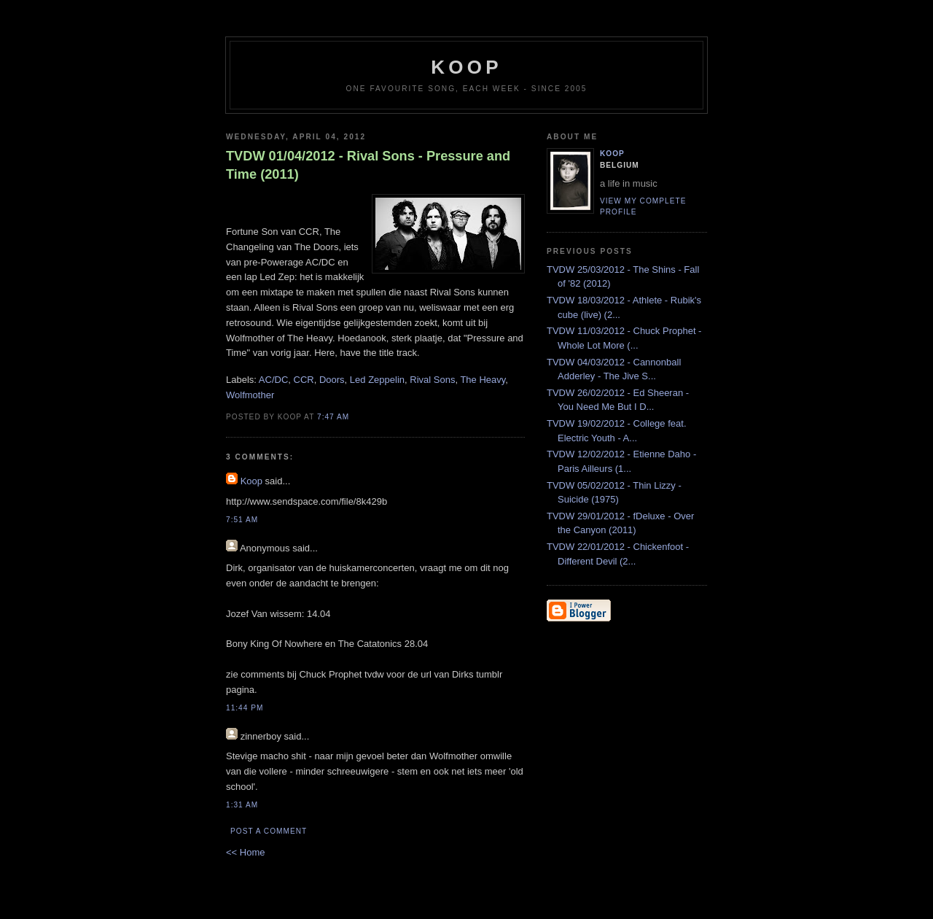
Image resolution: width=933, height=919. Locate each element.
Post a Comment (268, 831)
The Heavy (482, 379)
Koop (251, 481)
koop (466, 67)
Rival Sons (432, 379)
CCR (304, 379)
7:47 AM (333, 417)
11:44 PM (244, 708)
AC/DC (273, 379)
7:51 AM (242, 520)
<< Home (245, 852)
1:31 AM (242, 805)
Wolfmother (250, 394)
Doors (332, 379)
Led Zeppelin (377, 379)
